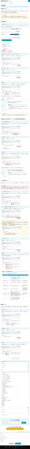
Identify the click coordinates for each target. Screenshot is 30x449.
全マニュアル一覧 (4, 414)
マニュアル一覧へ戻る (15, 358)
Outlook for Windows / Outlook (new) (6, 381)
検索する (23, 422)
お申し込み (3, 363)
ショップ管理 (3, 365)
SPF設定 (2, 404)
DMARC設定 (3, 405)
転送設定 (2, 402)
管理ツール (3, 411)
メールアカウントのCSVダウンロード (6, 376)
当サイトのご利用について (15, 446)
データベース (3, 409)
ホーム (1, 433)
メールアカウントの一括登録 (5, 375)
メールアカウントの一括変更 (5, 377)
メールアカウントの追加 (4, 374)
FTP (2, 407)
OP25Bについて (3, 401)
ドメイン (2, 367)
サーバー (2, 369)
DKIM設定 (2, 403)
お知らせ (2, 439)
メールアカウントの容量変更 (5, 379)
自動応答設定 (3, 398)
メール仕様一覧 (3, 373)
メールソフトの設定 (4, 380)
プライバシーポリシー (22, 446)
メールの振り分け (3, 399)
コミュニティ (3, 436)
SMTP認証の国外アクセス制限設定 (6, 400)
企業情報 (6, 446)
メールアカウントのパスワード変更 (6, 378)
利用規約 (9, 446)
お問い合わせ (15, 428)
